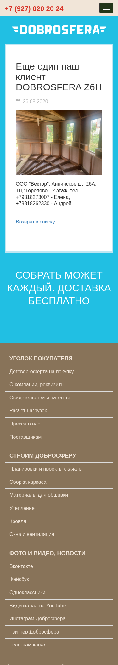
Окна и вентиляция (31, 534)
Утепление (22, 508)
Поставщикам (25, 437)
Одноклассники (27, 592)
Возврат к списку (35, 221)
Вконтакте (21, 566)
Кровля (17, 521)
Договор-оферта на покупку (41, 371)
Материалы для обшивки (38, 495)
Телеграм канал (28, 644)
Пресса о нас (24, 423)
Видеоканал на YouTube (37, 605)
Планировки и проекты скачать (45, 468)
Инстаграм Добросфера (37, 618)
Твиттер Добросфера (34, 631)
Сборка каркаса (28, 482)
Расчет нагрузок (28, 410)
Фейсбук (19, 579)
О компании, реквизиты (36, 384)
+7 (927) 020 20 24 (34, 9)
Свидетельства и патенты (39, 397)
